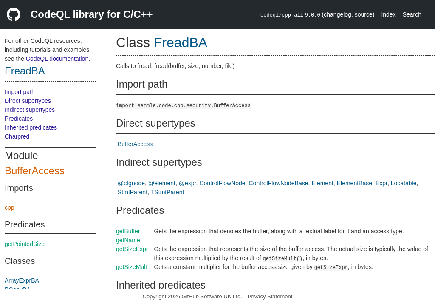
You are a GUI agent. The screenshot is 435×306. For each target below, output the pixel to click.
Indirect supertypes (30, 109)
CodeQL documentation (57, 58)
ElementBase (354, 183)
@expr (187, 183)
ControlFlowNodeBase (278, 183)
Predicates (19, 118)
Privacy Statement (270, 296)
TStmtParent (167, 192)
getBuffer (128, 231)
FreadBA (25, 70)
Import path (20, 91)
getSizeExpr (132, 249)
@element (161, 183)
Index (388, 14)
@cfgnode (131, 183)
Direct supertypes (28, 100)
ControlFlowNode (222, 183)
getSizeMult (131, 267)
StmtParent (132, 192)
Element (322, 183)
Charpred (17, 136)
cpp (9, 207)
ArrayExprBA (22, 280)
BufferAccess (35, 170)
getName (128, 240)
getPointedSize (25, 244)
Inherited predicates (31, 127)
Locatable (404, 183)
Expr (381, 183)
